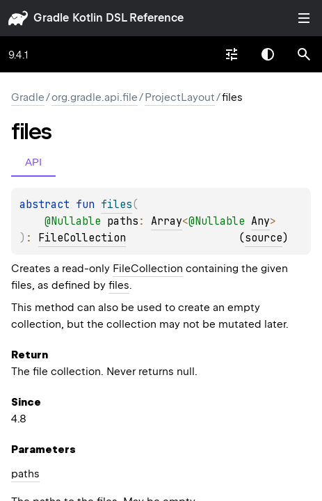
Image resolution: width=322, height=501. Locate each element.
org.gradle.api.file (94, 97)
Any (260, 221)
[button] (304, 54)
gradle (51, 17)
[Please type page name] (304, 54)
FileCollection (82, 238)
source (263, 238)
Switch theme (268, 54)
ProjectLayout (180, 97)
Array (166, 221)
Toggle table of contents (304, 18)
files (118, 285)
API (33, 162)
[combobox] (232, 54)
